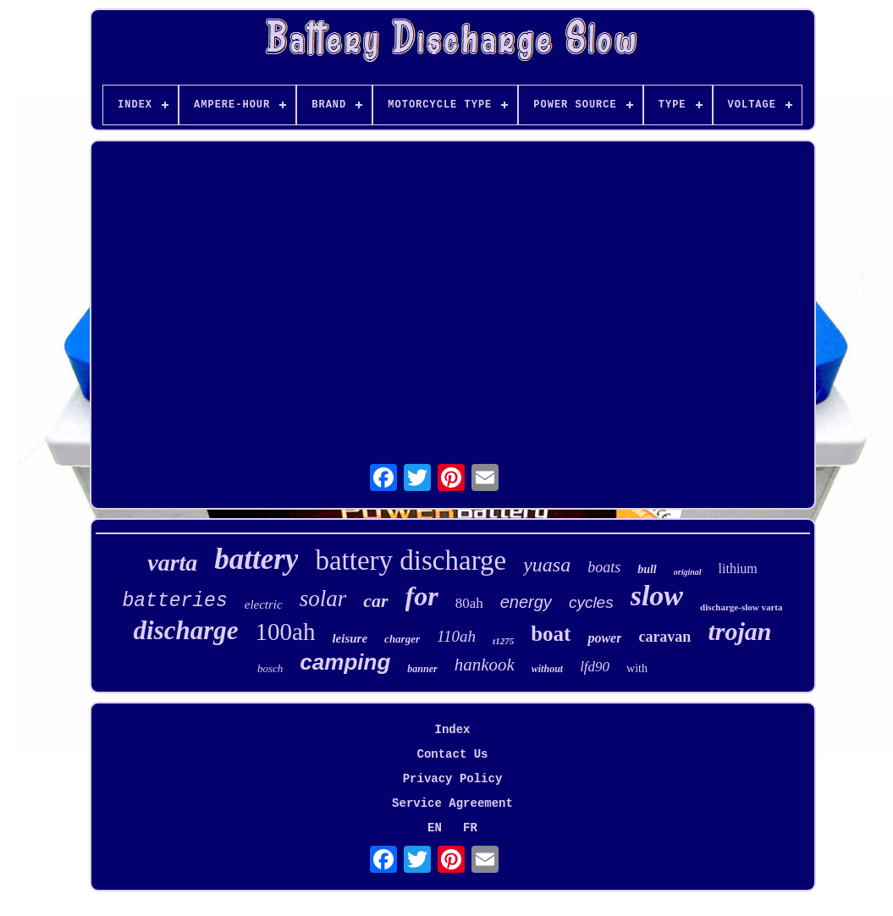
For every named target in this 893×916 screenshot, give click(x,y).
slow (657, 595)
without (547, 669)
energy (526, 602)
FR (470, 828)
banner (422, 669)
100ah (286, 631)
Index (452, 730)
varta (172, 562)
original (688, 572)
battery (256, 559)
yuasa (547, 565)
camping (345, 662)
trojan (739, 631)
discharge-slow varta (741, 607)
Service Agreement (452, 803)
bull (647, 569)
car (375, 600)
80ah (469, 603)
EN (434, 828)
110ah (456, 636)
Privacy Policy (453, 779)
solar (323, 598)
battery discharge (410, 560)
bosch (270, 668)
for (421, 596)
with (637, 668)
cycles (591, 602)
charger (402, 638)
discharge (186, 630)
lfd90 (594, 667)
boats (603, 567)
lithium (738, 568)
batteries (174, 601)
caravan (664, 636)
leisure (349, 638)
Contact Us (452, 754)
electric (264, 604)
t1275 (503, 641)
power (604, 638)
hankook (485, 664)
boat (551, 633)
